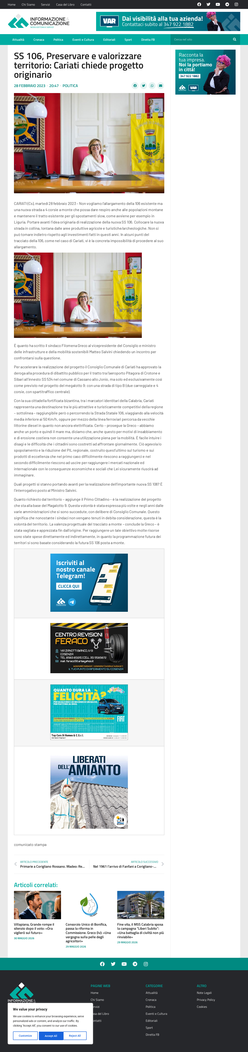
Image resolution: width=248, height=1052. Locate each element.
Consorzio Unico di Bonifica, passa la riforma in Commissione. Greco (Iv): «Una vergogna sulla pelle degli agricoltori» (88, 933)
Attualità (18, 39)
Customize (25, 1035)
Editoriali (109, 39)
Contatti (86, 4)
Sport (128, 39)
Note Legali (204, 992)
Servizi (45, 4)
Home (12, 4)
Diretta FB (148, 39)
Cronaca (39, 39)
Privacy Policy (206, 999)
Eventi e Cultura (83, 39)
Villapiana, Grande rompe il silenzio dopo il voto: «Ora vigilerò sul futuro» (34, 928)
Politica (58, 39)
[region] (50, 1024)
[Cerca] (234, 39)
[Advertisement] (204, 157)
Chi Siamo (28, 4)
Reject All (51, 1035)
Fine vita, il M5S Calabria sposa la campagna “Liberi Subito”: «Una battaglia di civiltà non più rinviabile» (140, 931)
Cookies (202, 1006)
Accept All (76, 1035)
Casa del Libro (65, 4)
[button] (135, 85)
